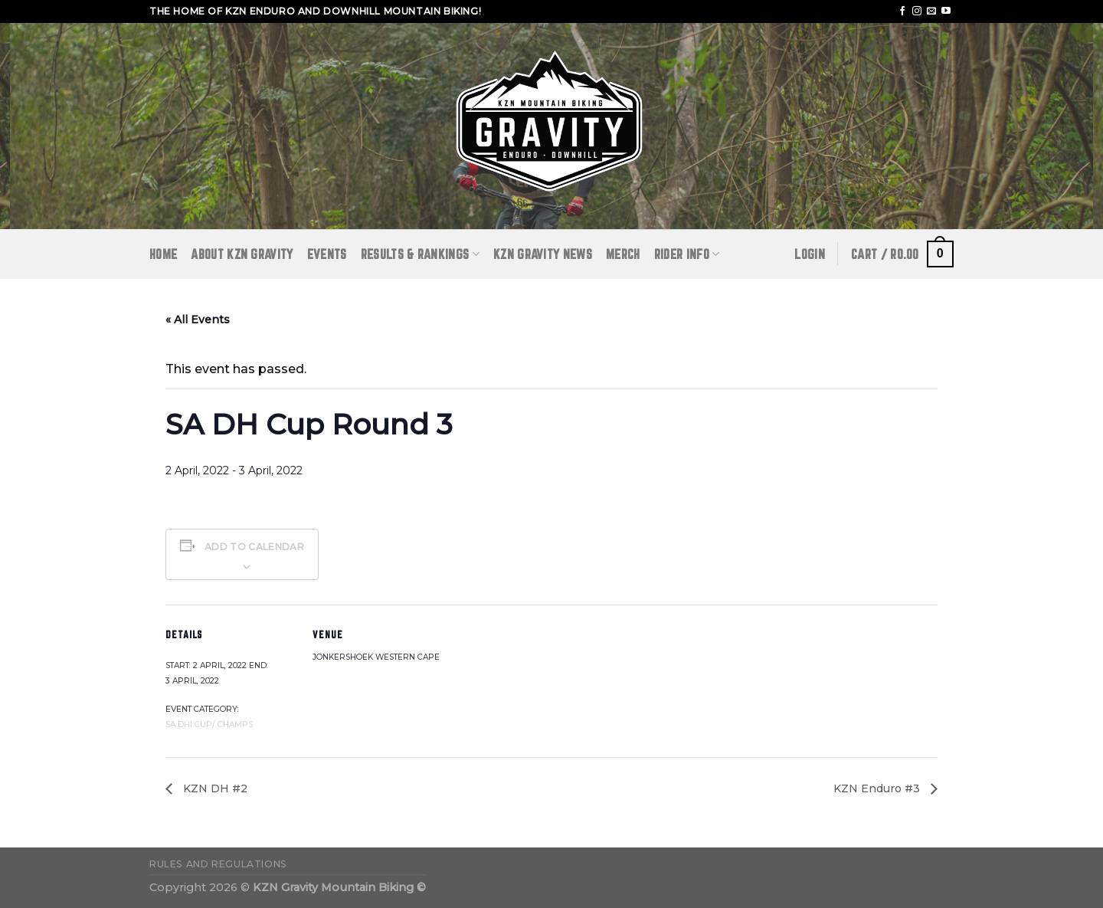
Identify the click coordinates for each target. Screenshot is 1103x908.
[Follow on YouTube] (946, 11)
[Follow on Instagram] (916, 11)
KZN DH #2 (213, 788)
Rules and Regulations (218, 864)
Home (163, 254)
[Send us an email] (931, 11)
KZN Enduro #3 (878, 788)
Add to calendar (254, 546)
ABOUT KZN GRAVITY (242, 254)
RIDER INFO (687, 254)
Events (327, 254)
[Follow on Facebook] (902, 11)
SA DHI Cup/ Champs (209, 724)
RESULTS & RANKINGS (420, 254)
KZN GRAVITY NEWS (542, 254)
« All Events (197, 319)
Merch (623, 254)
